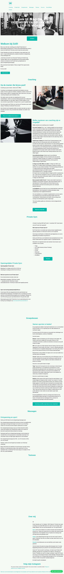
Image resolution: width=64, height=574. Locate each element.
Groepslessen (24, 7)
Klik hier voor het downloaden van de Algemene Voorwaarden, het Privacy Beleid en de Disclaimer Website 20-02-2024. (26, 571)
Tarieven (37, 7)
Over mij (42, 7)
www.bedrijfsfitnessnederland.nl (20, 300)
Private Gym (17, 7)
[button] (32, 38)
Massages (31, 7)
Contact (10, 9)
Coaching (11, 7)
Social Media (49, 7)
